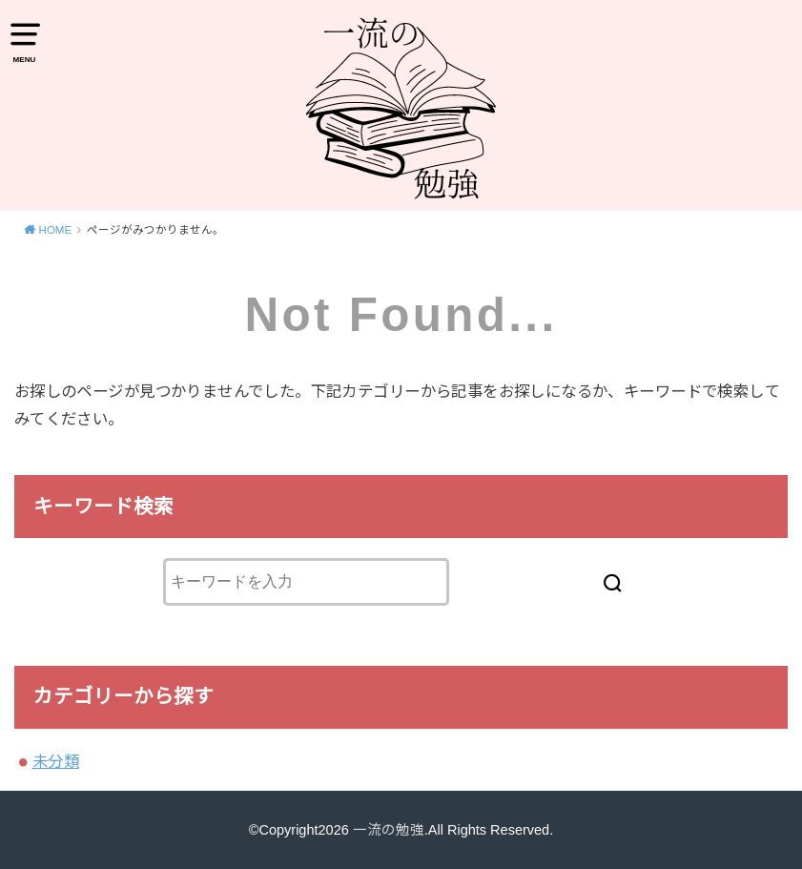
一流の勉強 (388, 830)
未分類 (55, 761)
